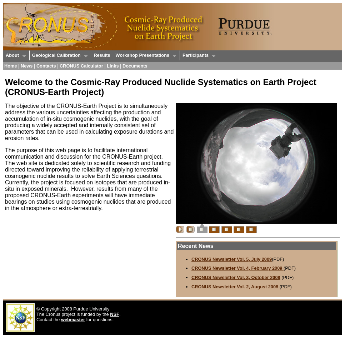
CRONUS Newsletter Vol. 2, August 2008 (234, 286)
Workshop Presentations (144, 56)
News (26, 66)
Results (102, 55)
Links (113, 66)
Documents (135, 66)
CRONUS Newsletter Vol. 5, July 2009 (231, 259)
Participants (197, 56)
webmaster (73, 319)
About (14, 56)
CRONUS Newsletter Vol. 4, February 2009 (237, 268)
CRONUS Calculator (81, 66)
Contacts (46, 66)
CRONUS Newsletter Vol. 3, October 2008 (235, 277)
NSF (114, 314)
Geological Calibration (59, 56)
